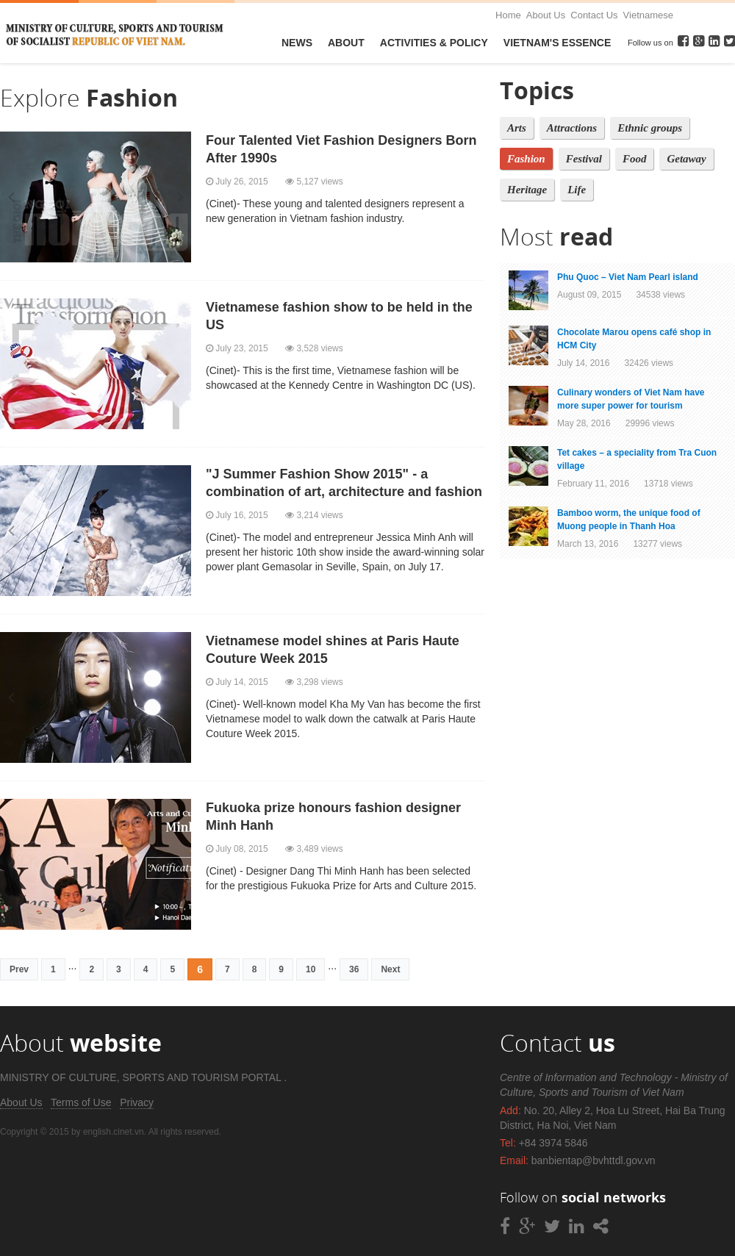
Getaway (686, 159)
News (297, 43)
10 (310, 969)
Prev (19, 969)
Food (635, 159)
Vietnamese (648, 15)
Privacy (137, 1102)
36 (354, 969)
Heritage (527, 189)
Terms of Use (81, 1102)
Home (508, 15)
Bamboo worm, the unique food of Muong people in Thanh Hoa (628, 519)
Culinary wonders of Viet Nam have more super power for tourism (631, 399)
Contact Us (593, 15)
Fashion (526, 159)
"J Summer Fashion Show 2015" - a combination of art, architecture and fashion (344, 483)
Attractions (572, 128)
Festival (584, 159)
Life (576, 189)
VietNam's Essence (557, 43)
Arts (516, 128)
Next (390, 969)
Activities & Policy (434, 43)
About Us (545, 15)
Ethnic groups (649, 128)
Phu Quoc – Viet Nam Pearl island (627, 277)
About (346, 43)
